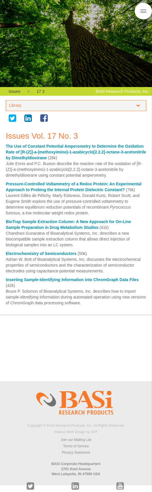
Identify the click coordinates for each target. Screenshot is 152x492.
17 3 (40, 91)
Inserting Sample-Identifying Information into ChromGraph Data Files (72, 279)
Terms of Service (76, 446)
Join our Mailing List (76, 440)
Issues (14, 91)
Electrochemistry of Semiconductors (41, 253)
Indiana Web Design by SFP (76, 432)
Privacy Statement (76, 453)
